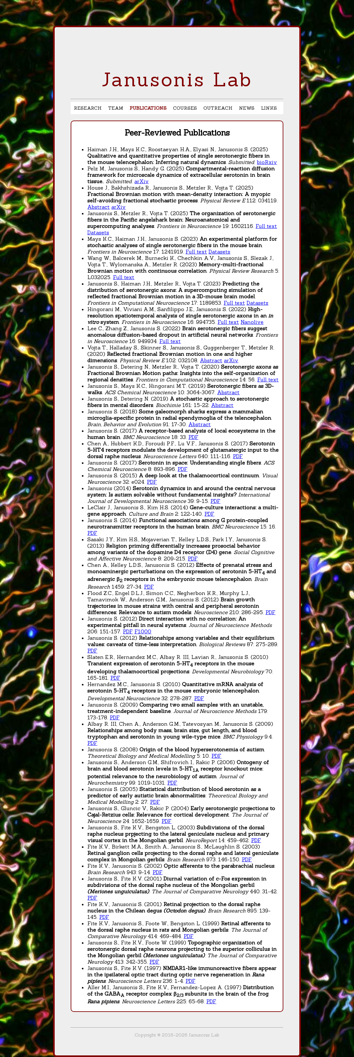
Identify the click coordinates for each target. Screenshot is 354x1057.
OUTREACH (217, 108)
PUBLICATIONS (148, 108)
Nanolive (252, 322)
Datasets (98, 232)
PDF (193, 437)
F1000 (142, 631)
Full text (266, 226)
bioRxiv (267, 162)
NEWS (247, 108)
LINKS (269, 108)
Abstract (98, 207)
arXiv (141, 181)
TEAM (115, 108)
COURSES (185, 108)
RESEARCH (88, 108)
